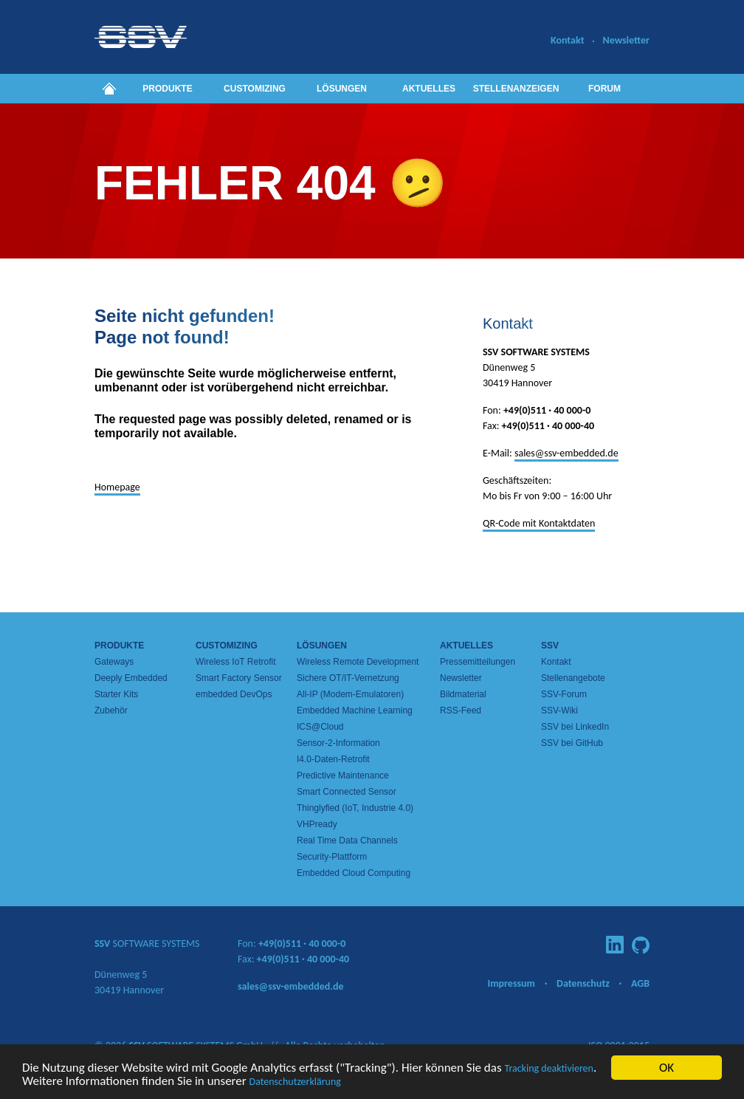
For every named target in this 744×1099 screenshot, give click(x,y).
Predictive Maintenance (343, 775)
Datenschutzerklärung (295, 1082)
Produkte (167, 88)
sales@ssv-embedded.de (566, 453)
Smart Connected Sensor (346, 792)
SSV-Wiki (559, 710)
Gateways (114, 662)
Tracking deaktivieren (548, 1069)
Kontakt (567, 40)
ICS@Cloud (320, 727)
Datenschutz (583, 983)
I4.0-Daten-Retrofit (333, 759)
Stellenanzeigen (516, 88)
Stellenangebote (573, 678)
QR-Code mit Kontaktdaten (539, 523)
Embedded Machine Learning (355, 710)
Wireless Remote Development (357, 662)
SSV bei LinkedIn (575, 727)
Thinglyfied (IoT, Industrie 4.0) (355, 808)
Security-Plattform (332, 857)
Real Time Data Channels (347, 840)
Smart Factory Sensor (239, 678)
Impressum (511, 983)
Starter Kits (116, 694)
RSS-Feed (460, 710)
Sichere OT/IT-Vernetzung (348, 678)
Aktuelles (428, 88)
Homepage (117, 487)
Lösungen (342, 88)
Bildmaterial (463, 694)
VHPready (317, 824)
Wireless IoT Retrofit (235, 662)
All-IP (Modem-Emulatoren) (350, 694)
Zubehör (111, 710)
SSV (550, 645)
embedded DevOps (234, 694)
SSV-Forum (564, 694)
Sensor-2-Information (338, 743)
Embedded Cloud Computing (353, 873)
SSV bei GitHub (572, 743)
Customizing (255, 88)
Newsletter (626, 40)
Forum (604, 88)
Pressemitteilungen (477, 662)
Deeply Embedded (131, 678)
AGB (640, 983)
